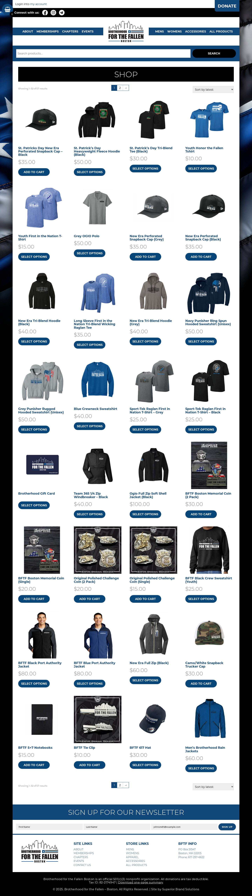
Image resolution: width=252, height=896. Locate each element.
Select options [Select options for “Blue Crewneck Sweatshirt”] (90, 426)
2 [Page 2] (120, 88)
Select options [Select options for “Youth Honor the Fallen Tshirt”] (201, 168)
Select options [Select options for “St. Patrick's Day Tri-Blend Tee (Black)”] (145, 168)
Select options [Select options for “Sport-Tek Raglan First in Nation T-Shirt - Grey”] (145, 429)
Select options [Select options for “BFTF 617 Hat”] (145, 765)
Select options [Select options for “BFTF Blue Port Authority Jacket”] (90, 683)
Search (214, 53)
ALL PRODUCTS (221, 31)
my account (38, 4)
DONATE (227, 6)
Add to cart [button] (34, 172)
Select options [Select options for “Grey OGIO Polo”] (90, 253)
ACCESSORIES (135, 861)
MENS (159, 31)
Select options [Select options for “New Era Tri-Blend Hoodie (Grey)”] (145, 341)
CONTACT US (82, 865)
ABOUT (27, 31)
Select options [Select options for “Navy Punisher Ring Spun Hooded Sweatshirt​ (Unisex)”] (201, 341)
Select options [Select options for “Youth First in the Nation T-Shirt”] (34, 256)
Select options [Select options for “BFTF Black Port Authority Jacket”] (34, 683)
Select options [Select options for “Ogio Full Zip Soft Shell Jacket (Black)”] (145, 514)
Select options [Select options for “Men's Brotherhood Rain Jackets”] (201, 768)
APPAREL (132, 857)
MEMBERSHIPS (48, 31)
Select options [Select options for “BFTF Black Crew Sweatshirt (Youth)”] (201, 599)
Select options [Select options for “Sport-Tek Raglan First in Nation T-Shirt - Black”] (201, 429)
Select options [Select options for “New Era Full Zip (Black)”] (145, 680)
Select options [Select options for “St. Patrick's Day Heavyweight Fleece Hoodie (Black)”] (90, 172)
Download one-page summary (140, 882)
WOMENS (174, 31)
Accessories (195, 31)
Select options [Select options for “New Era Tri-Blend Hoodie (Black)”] (34, 341)
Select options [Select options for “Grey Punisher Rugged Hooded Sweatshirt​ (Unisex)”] (34, 429)
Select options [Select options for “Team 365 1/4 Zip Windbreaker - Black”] (90, 514)
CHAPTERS (70, 31)
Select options (34, 505)
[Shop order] (213, 89)
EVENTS (87, 31)
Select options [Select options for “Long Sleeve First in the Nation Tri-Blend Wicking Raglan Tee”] (90, 345)
